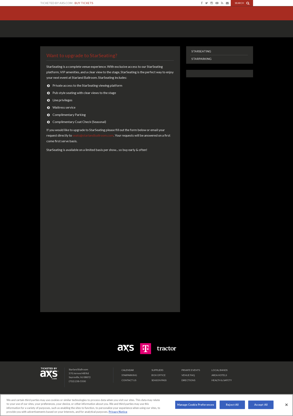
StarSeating (201, 51)
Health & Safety (221, 380)
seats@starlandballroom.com (93, 135)
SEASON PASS (158, 380)
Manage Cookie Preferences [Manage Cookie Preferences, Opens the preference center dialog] (195, 404)
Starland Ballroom (54, 12)
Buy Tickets (84, 3)
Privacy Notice (118, 411)
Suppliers (157, 370)
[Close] (286, 404)
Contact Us (128, 380)
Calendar (127, 370)
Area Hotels (219, 375)
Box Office (158, 375)
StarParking (201, 58)
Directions (188, 380)
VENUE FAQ (188, 375)
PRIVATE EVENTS (190, 370)
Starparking (129, 375)
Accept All (261, 404)
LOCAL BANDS (219, 370)
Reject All (232, 404)
